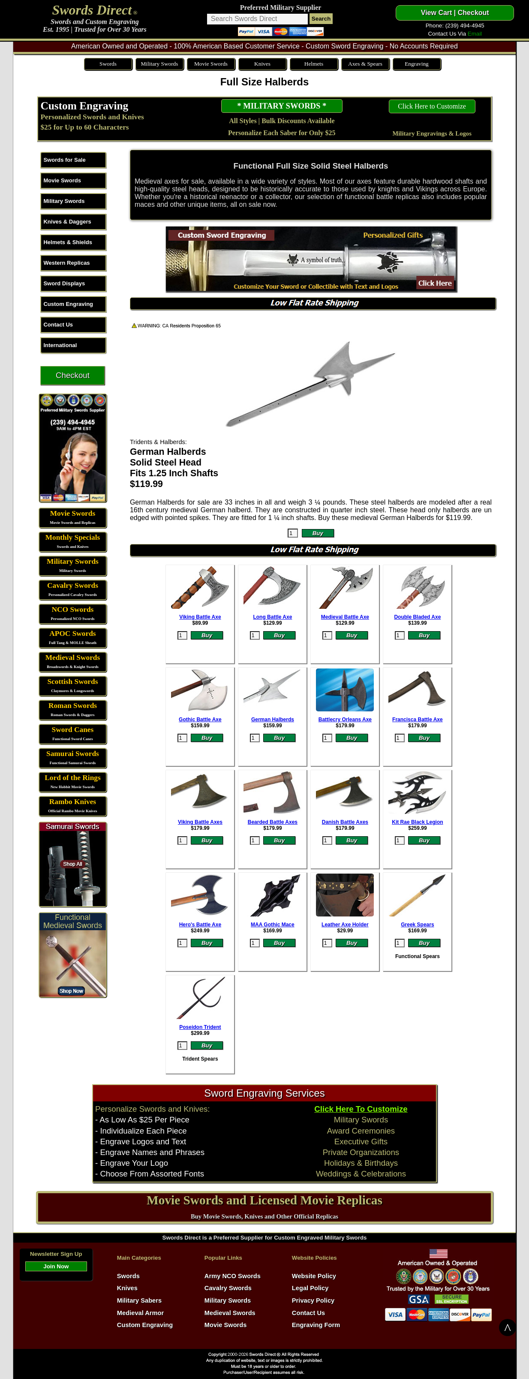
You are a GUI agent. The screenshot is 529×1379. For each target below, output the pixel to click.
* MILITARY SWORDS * (281, 105)
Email (475, 33)
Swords (108, 63)
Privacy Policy (313, 1300)
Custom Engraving (84, 106)
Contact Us (58, 324)
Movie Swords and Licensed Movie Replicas (264, 1200)
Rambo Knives (72, 802)
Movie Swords (211, 63)
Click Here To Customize (360, 1108)
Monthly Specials (72, 537)
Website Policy (314, 1276)
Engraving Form (316, 1325)
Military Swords (159, 63)
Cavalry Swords (72, 585)
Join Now (56, 1266)
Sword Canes (73, 730)
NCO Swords (73, 609)
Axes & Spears (365, 63)
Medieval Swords (72, 657)
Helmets (313, 63)
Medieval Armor (140, 1312)
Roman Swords (72, 706)
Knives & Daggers (67, 221)
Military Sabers (139, 1300)
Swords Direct (92, 10)
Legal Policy (310, 1288)
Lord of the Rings (72, 778)
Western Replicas (66, 263)
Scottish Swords (72, 681)
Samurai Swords (72, 754)
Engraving (417, 63)
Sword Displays (64, 283)
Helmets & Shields (67, 242)
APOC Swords (72, 633)
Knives (262, 63)
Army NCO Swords (232, 1276)
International (60, 345)
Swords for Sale (64, 160)
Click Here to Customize (432, 106)
